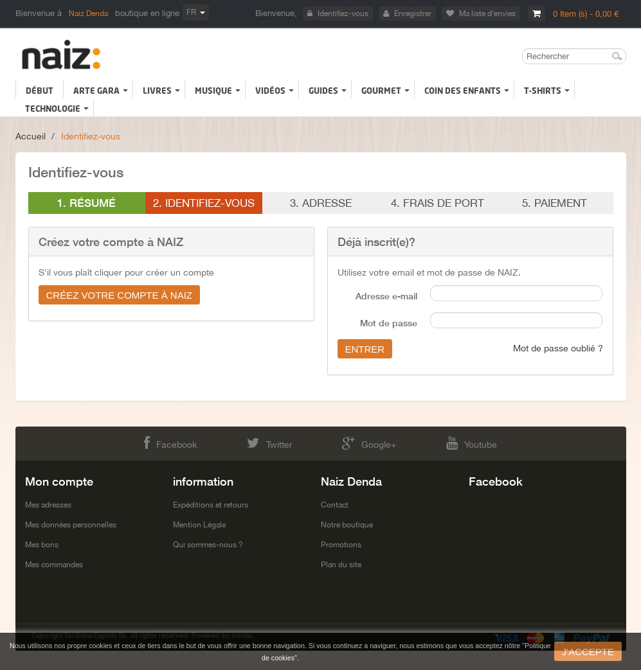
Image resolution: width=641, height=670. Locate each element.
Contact (334, 504)
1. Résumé (86, 202)
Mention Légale (199, 524)
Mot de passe (388, 322)
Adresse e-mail (386, 295)
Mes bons (42, 544)
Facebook (170, 443)
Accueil (30, 136)
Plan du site (341, 564)
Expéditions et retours (210, 504)
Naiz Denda (88, 13)
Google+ (369, 443)
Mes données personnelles (70, 524)
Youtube (471, 443)
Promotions (341, 544)
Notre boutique (347, 524)
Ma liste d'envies (481, 13)
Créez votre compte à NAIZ (119, 295)
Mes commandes (54, 564)
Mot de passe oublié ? (558, 348)
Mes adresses (48, 504)
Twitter (270, 443)
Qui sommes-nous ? (208, 544)
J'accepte (588, 651)
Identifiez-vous (337, 13)
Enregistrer (407, 13)
